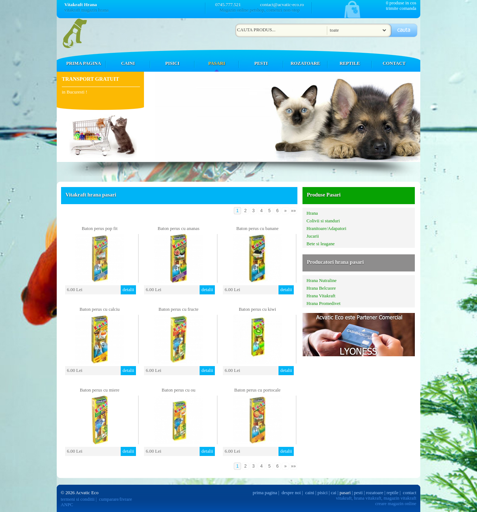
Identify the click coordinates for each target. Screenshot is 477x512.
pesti (358, 492)
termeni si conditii (78, 499)
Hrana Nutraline (321, 280)
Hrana (312, 213)
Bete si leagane (320, 243)
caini (309, 492)
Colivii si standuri (323, 220)
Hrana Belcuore (321, 288)
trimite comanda (401, 8)
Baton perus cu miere (99, 390)
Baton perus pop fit (99, 228)
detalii (128, 289)
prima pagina (265, 492)
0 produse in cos (401, 2)
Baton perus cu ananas (179, 228)
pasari (345, 492)
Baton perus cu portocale (257, 390)
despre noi (291, 492)
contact (409, 492)
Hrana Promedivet (323, 303)
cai (333, 492)
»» (293, 210)
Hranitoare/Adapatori (326, 228)
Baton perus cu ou (179, 390)
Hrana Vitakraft (321, 295)
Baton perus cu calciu (100, 309)
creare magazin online (395, 503)
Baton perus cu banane (257, 228)
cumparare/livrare (115, 499)
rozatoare (375, 492)
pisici (322, 492)
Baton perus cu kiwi (257, 309)
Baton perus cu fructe (179, 309)
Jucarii (312, 236)
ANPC (67, 504)
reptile (392, 492)
